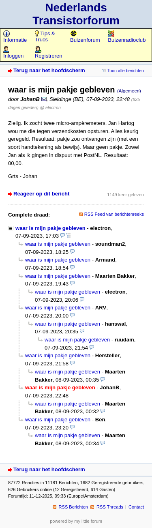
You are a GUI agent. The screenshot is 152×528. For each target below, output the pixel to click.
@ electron (50, 107)
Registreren (48, 53)
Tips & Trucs (45, 36)
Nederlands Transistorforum (76, 14)
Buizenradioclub (127, 37)
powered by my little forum (76, 521)
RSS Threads (109, 506)
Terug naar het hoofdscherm (49, 70)
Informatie (15, 37)
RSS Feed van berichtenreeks (114, 214)
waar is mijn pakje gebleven (50, 228)
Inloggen (13, 53)
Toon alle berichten (125, 70)
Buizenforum (85, 37)
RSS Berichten (73, 506)
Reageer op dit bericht (41, 194)
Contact (136, 506)
